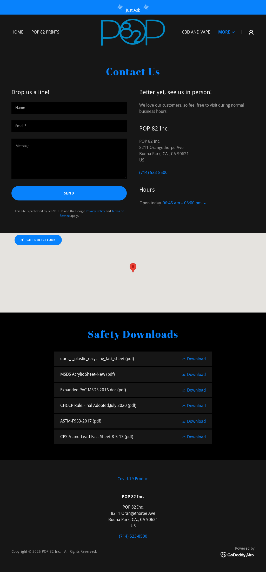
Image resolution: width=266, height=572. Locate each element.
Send (69, 193)
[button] (226, 32)
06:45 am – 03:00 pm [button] (182, 202)
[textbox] (69, 108)
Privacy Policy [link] (95, 211)
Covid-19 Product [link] (133, 478)
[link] (133, 31)
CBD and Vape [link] (196, 32)
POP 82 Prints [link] (45, 32)
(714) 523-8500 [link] (153, 172)
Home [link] (17, 32)
